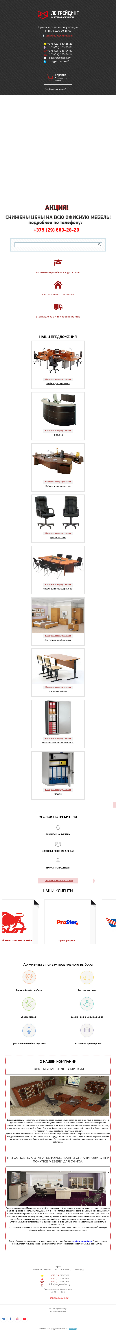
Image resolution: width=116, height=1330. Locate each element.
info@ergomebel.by (60, 58)
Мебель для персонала (58, 383)
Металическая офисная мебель (58, 742)
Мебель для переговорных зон (58, 588)
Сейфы (58, 794)
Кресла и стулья (58, 537)
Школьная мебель (58, 691)
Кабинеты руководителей (58, 486)
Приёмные (58, 435)
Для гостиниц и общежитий (57, 640)
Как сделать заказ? (57, 89)
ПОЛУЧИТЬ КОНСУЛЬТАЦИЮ (59, 880)
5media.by (73, 1329)
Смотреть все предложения (58, 379)
